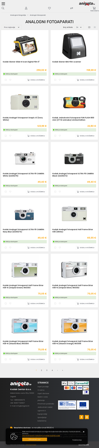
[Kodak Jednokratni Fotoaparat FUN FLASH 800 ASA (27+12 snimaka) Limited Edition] (86, 136)
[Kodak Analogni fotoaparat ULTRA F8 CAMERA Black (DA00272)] (86, 192)
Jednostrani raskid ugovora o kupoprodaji (45, 410)
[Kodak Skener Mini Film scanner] (86, 80)
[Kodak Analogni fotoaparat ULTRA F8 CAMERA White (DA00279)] (36, 192)
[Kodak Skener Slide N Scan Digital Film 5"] (36, 80)
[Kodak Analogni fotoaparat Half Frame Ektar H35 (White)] (86, 248)
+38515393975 (19, 400)
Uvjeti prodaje (43, 386)
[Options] (77, 440)
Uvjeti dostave (43, 393)
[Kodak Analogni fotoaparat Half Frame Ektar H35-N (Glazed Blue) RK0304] (36, 359)
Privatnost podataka (46, 404)
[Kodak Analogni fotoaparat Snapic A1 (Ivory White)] (36, 136)
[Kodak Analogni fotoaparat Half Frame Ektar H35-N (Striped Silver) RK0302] (86, 303)
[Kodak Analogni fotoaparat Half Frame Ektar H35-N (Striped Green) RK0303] (36, 303)
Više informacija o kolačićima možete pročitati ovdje (41, 436)
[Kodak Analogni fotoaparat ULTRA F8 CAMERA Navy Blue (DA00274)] (36, 248)
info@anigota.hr (22, 406)
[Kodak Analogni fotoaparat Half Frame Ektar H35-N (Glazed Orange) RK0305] (86, 359)
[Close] (34, 439)
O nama (41, 390)
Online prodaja (31, 445)
